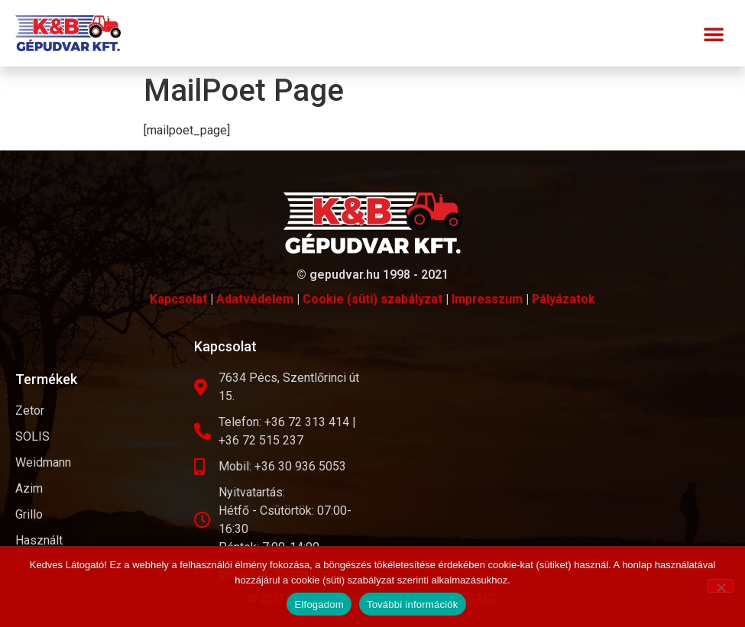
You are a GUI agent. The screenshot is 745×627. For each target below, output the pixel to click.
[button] (714, 34)
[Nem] (721, 586)
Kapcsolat (178, 299)
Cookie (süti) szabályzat (372, 299)
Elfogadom (318, 604)
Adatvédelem (254, 299)
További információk (412, 604)
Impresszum (487, 299)
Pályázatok (563, 299)
